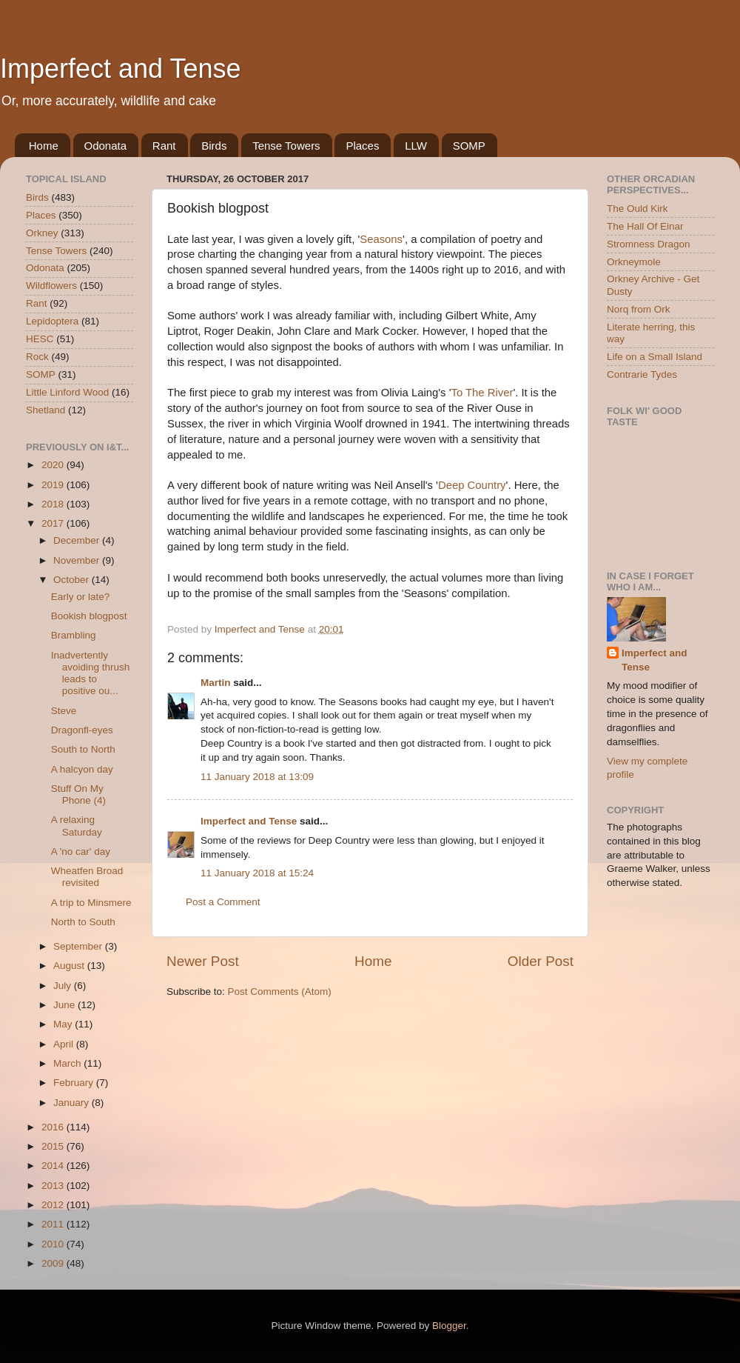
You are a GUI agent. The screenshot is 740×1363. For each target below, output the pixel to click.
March (68, 1063)
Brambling (73, 635)
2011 (54, 1224)
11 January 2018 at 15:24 (257, 873)
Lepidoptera (52, 321)
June (65, 1004)
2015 (54, 1146)
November (77, 560)
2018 (54, 504)
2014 (54, 1165)
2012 (54, 1204)
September (79, 946)
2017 (54, 523)
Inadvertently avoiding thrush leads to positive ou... (90, 673)
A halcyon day (82, 769)
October (72, 579)
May (64, 1024)
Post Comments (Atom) (280, 991)
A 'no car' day (80, 851)
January (72, 1102)
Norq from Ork (638, 309)
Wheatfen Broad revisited (87, 876)
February (74, 1082)
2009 (54, 1263)
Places (362, 145)
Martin (216, 682)
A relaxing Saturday (76, 825)
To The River (482, 393)
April (64, 1044)
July (63, 985)
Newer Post (202, 961)
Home (43, 145)
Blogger (449, 1325)
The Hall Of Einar (645, 226)
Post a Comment (223, 901)
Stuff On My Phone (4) (78, 794)
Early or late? (80, 596)
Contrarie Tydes (642, 374)
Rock (37, 356)
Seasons (381, 239)
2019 (54, 484)
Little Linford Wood (67, 392)
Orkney (42, 233)
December (77, 540)
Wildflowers (51, 285)
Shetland (45, 410)
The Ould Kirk (637, 208)
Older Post (541, 961)
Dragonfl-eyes (82, 730)
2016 (54, 1127)
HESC (40, 338)
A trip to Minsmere (91, 902)
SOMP (469, 145)
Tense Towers (286, 145)
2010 (54, 1244)
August (70, 965)
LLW (416, 145)
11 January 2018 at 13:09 (257, 776)
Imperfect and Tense (120, 68)
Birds (213, 145)
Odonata (105, 145)
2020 (54, 464)
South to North (83, 749)
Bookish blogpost (89, 615)
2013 (54, 1185)
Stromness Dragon (648, 244)
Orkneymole (634, 261)
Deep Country (472, 485)
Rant (164, 145)
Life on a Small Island (654, 356)
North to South (83, 921)
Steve (64, 710)
